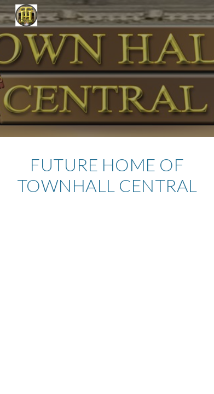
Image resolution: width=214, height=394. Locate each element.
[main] (106, 180)
